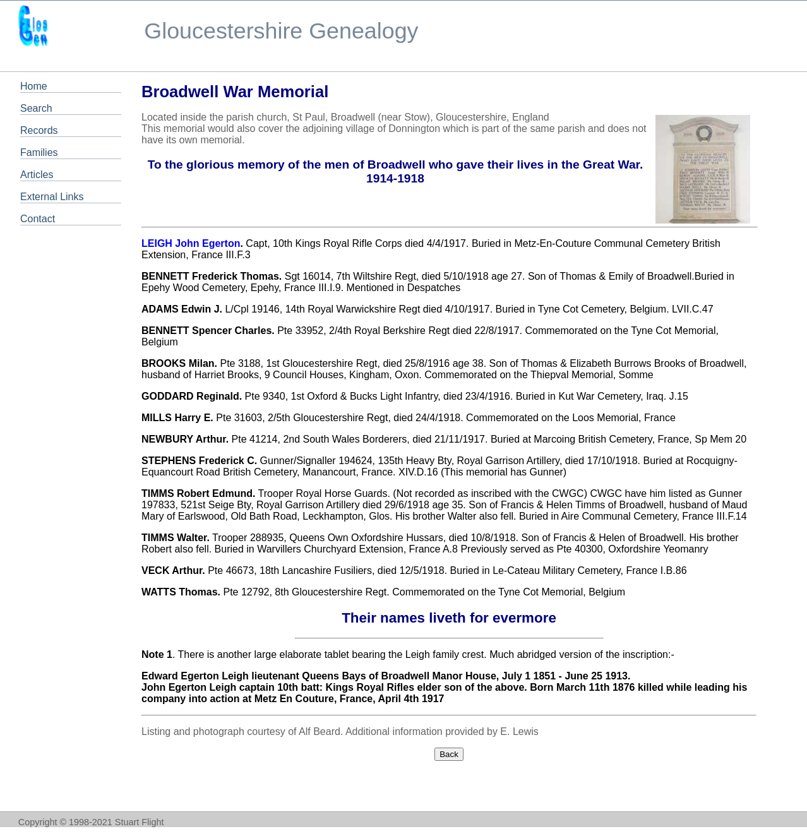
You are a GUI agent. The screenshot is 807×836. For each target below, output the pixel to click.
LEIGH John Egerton (190, 243)
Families (39, 152)
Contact (37, 218)
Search (36, 108)
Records (39, 130)
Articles (36, 174)
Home (33, 86)
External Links (52, 196)
